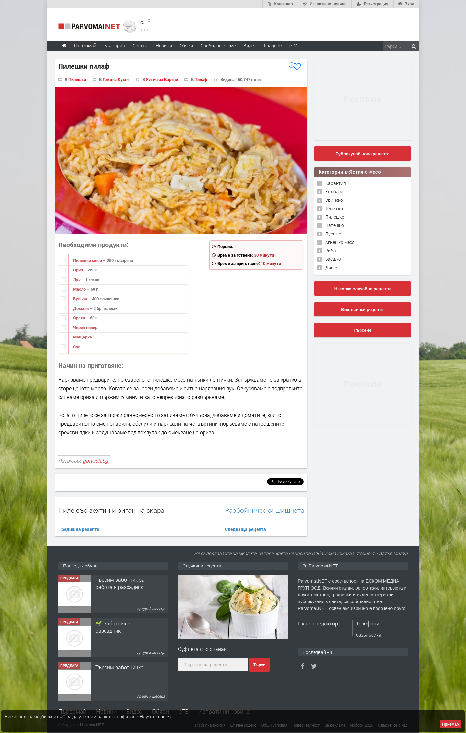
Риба (330, 250)
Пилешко (77, 79)
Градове (273, 45)
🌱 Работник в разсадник (112, 627)
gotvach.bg (95, 460)
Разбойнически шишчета (264, 510)
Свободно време (218, 45)
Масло (80, 289)
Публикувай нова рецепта (362, 153)
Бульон (80, 299)
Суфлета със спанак (202, 649)
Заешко (333, 259)
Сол (76, 346)
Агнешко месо (340, 242)
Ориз (78, 270)
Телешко (334, 208)
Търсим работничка (119, 667)
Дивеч (331, 267)
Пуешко (333, 234)
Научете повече (156, 717)
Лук (77, 279)
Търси (259, 665)
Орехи (79, 318)
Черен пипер (85, 327)
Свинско (334, 200)
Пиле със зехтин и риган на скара (111, 510)
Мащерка (82, 337)
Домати (81, 308)
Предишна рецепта (78, 529)
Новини (164, 45)
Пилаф (200, 79)
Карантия (335, 183)
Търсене (363, 330)
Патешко (334, 225)
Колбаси (334, 192)
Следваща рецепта (245, 529)
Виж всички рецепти (362, 309)
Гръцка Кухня (116, 79)
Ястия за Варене (162, 79)
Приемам (451, 724)
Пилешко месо (88, 260)
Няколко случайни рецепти (362, 288)
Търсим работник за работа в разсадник (120, 583)
